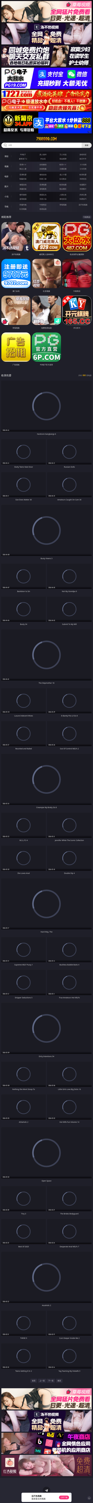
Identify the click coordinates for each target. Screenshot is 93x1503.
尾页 (59, 1380)
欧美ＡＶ (63, 164)
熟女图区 (63, 189)
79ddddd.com (46, 138)
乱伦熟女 (63, 179)
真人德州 (43, 154)
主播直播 (63, 169)
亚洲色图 (43, 184)
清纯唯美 (43, 189)
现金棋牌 (63, 159)
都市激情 (23, 194)
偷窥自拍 (23, 184)
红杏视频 (23, 209)
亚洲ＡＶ (23, 164)
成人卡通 (63, 174)
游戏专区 (83, 154)
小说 (6, 196)
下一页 (51, 1380)
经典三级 (43, 179)
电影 (6, 176)
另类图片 (83, 189)
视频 (6, 166)
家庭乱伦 (43, 194)
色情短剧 (43, 209)
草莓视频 (63, 205)
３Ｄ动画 (83, 164)
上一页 (42, 1380)
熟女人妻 (23, 169)
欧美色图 (63, 184)
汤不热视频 (83, 205)
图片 (6, 186)
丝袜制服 (43, 169)
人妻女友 (63, 194)
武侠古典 (83, 194)
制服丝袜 (23, 179)
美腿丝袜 (23, 189)
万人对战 (63, 154)
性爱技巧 (83, 199)
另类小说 (43, 199)
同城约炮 (23, 205)
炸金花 (43, 159)
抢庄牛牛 (83, 159)
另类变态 (83, 179)
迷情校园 (23, 199)
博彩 (6, 156)
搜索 (86, 145)
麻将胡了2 (23, 159)
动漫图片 (83, 184)
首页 (34, 1380)
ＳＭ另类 (83, 169)
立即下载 (64, 1497)
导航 (6, 206)
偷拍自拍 (43, 174)
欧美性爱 (83, 174)
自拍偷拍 (43, 164)
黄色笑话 (63, 199)
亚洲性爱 (23, 174)
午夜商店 (43, 205)
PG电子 (23, 154)
